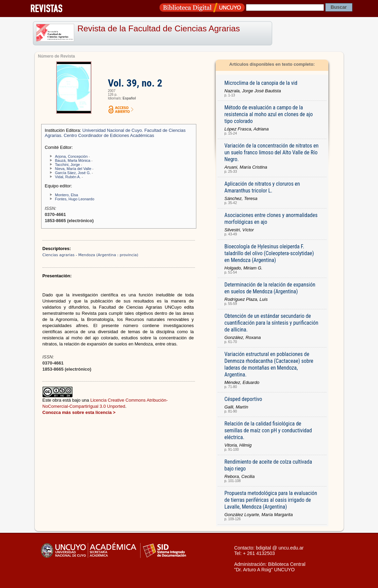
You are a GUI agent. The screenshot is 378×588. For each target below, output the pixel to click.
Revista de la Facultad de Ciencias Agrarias (159, 28)
